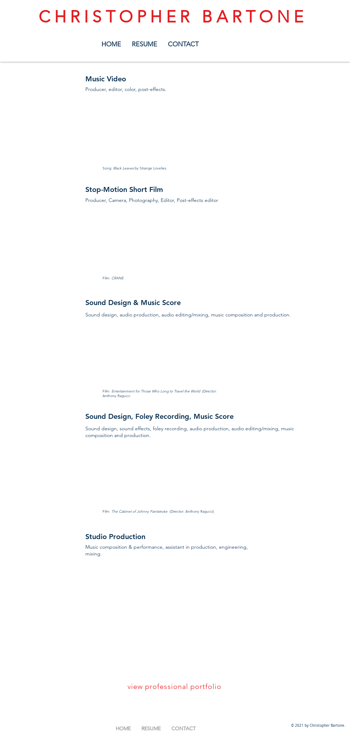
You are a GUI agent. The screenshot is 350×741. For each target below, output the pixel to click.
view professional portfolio (174, 686)
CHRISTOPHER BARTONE (173, 17)
